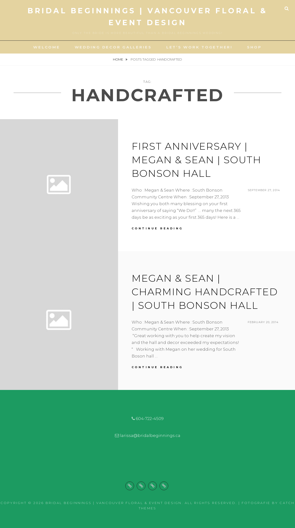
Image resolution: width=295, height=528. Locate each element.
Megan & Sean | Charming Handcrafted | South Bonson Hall (205, 291)
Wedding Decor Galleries (113, 47)
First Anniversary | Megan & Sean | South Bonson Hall (196, 159)
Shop (254, 47)
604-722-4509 (150, 418)
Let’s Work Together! (199, 47)
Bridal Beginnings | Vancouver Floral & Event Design (114, 503)
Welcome (46, 47)
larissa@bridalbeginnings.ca (150, 435)
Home (118, 59)
